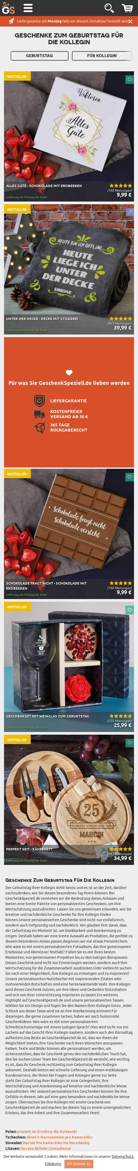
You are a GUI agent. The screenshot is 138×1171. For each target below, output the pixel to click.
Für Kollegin (102, 55)
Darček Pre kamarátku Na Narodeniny (56, 1143)
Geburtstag (39, 55)
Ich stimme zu (79, 1164)
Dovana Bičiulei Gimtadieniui (45, 1148)
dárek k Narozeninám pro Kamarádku (59, 1137)
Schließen (130, 21)
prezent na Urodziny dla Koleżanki (47, 1132)
